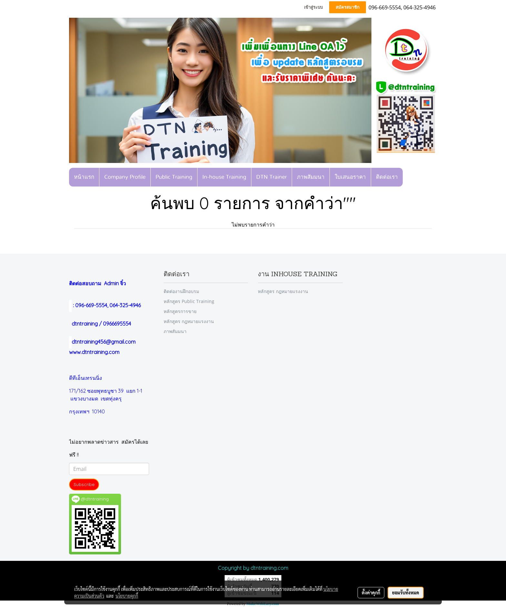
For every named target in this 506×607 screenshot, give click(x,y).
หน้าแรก (84, 177)
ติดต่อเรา (387, 177)
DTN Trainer (271, 177)
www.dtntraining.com (94, 352)
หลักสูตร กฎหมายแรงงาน (189, 321)
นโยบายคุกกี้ (127, 596)
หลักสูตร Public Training (189, 301)
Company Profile (125, 177)
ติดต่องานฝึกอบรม (181, 291)
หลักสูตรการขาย (180, 311)
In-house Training (224, 177)
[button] (408, 177)
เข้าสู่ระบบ (313, 7)
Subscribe (84, 484)
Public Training (174, 177)
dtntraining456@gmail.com (102, 342)
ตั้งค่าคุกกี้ (371, 592)
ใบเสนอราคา (350, 177)
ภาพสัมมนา (311, 177)
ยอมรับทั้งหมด (405, 592)
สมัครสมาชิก (347, 7)
